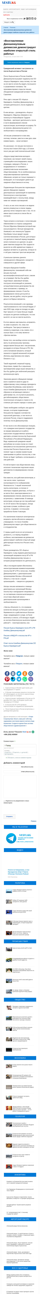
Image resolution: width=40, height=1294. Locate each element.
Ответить (8, 752)
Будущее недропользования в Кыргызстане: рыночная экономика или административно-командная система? (19, 1132)
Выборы (5, 9)
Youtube (30, 18)
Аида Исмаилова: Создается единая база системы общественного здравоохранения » (19, 723)
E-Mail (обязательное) (27, 771)
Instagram (32, 18)
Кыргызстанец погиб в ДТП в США (22, 948)
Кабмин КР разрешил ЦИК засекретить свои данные (20, 901)
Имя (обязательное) (27, 767)
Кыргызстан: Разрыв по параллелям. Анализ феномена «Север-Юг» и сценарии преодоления (20, 1177)
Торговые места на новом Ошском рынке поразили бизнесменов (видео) (18, 1083)
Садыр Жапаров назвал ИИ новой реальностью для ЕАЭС (22, 911)
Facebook (27, 18)
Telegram (35, 18)
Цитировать (9, 754)
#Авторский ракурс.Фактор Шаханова (17, 1205)
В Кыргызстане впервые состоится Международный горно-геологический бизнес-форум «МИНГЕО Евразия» (20, 1122)
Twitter (24, 18)
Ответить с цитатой (20, 752)
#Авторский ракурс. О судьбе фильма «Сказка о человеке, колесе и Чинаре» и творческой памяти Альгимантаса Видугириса (21, 1214)
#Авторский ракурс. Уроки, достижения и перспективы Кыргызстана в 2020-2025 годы (19, 1231)
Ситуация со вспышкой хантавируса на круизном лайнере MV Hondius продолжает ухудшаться (20, 1263)
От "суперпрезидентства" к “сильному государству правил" (17, 1192)
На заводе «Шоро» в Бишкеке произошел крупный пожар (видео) (22, 990)
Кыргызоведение (31, 9)
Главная (6, 27)
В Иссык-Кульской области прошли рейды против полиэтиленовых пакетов (22, 1029)
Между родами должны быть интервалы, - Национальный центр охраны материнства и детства (19, 1255)
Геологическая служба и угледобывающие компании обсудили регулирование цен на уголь (20, 1114)
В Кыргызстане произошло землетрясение (20, 1049)
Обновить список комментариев (19, 758)
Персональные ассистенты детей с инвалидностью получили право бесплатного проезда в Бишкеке (22, 1018)
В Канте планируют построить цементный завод (20, 1090)
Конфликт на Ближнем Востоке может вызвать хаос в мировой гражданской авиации (20, 1161)
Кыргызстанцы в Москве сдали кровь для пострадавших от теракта (18, 688)
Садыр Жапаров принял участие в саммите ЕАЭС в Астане (22, 890)
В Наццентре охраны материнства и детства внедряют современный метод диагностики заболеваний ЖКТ (19, 1280)
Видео (23, 9)
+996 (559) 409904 (10, 734)
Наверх (33, 821)
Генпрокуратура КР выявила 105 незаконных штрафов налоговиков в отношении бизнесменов (20, 1076)
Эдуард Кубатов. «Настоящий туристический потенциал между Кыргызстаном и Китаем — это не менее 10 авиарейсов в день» (20, 1100)
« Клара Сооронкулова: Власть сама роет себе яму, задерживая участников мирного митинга (18, 719)
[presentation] (19, 809)
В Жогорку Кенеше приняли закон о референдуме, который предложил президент (23, 923)
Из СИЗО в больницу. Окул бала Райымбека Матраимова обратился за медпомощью (23, 970)
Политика (12, 27)
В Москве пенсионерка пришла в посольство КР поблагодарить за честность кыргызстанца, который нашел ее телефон (19, 694)
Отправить (9, 816)
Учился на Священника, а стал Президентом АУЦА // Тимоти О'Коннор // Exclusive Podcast (18, 872)
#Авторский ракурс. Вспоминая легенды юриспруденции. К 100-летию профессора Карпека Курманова (18, 1240)
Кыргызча (6, 15)
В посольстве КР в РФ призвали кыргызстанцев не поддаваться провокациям (18, 705)
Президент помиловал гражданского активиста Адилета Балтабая (23, 1007)
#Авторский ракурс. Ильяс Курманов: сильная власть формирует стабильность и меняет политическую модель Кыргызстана (19, 1223)
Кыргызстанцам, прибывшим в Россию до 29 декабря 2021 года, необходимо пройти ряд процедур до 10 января (19, 700)
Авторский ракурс (14, 9)
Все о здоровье (8, 12)
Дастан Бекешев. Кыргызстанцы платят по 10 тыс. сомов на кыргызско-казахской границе (22, 933)
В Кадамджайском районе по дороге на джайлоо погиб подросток (24, 959)
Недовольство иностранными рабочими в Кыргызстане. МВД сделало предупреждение (21, 1039)
